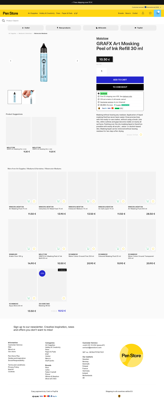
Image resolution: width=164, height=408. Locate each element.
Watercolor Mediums (40, 33)
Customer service (137, 7)
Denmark (86, 364)
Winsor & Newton (52, 376)
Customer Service (15, 345)
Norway (85, 361)
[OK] (82, 20)
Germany (86, 371)
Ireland (85, 373)
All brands (102, 28)
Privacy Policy (13, 367)
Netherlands (87, 375)
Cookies (11, 371)
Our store (12, 351)
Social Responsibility (16, 360)
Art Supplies (33, 13)
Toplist (140, 28)
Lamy (47, 370)
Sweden (85, 359)
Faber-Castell (50, 372)
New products (64, 28)
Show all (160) (51, 379)
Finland (85, 366)
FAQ (9, 347)
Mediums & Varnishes (25, 33)
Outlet (135, 13)
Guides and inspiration (17, 358)
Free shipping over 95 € (82, 2)
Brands (121, 13)
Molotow (102, 38)
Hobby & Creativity (47, 13)
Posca (47, 374)
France (85, 368)
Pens (58, 13)
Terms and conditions (16, 365)
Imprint (11, 369)
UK (83, 378)
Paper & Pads (67, 13)
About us (11, 349)
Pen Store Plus (14, 356)
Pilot (47, 367)
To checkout (120, 87)
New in (128, 13)
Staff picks (49, 361)
